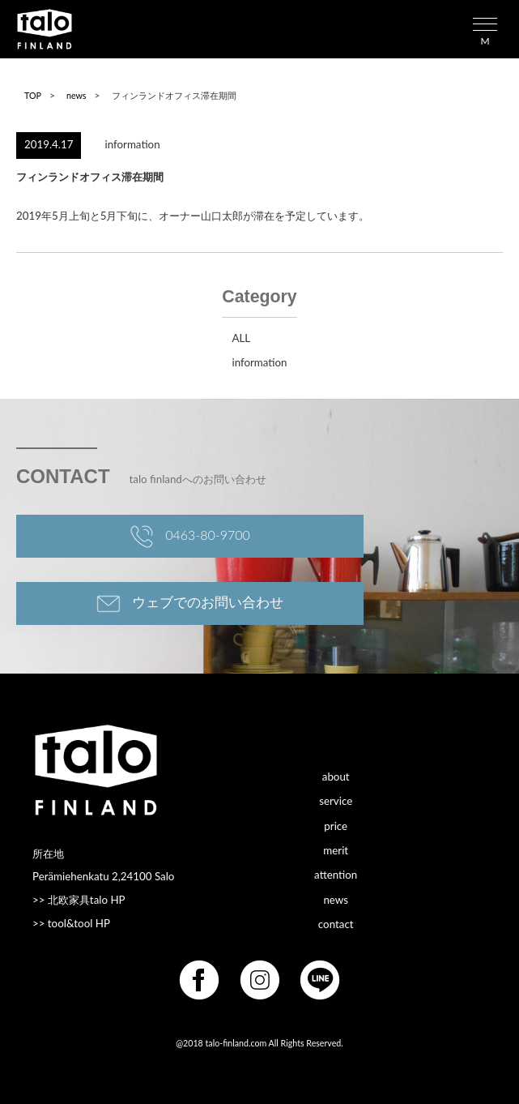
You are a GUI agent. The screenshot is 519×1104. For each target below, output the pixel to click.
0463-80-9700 (190, 536)
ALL (241, 338)
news (76, 95)
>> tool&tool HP (71, 923)
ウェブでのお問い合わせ (190, 604)
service (335, 800)
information (132, 144)
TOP (32, 95)
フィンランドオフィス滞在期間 (90, 176)
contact (336, 923)
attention (335, 874)
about (336, 775)
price (335, 825)
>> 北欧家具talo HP (78, 899)
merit (335, 849)
